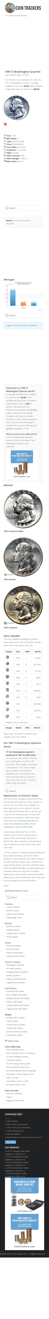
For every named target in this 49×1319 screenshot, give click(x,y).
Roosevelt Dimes (14, 945)
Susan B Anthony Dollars (17, 1031)
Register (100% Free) (15, 1100)
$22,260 (37, 664)
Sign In (9, 1097)
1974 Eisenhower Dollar (17, 1173)
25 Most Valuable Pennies (17, 1056)
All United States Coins (16, 890)
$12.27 (20, 161)
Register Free (11, 722)
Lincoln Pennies (13, 907)
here (21, 734)
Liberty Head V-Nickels (16, 933)
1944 (18, 697)
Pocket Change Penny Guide (18, 1063)
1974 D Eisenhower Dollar (18, 1168)
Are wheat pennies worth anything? (21, 1070)
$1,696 (38, 671)
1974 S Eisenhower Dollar (17, 1157)
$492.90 (37, 710)
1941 (14, 135)
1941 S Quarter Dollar (13, 531)
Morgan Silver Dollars (16, 1017)
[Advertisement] (24, 42)
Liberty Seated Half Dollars (18, 1005)
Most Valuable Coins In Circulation (21, 1053)
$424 (39, 717)
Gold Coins (13, 1041)
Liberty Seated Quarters (17, 979)
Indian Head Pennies (15, 914)
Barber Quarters (13, 975)
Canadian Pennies (14, 1060)
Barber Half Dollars (15, 1002)
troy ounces (13, 767)
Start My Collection (15, 1093)
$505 (39, 697)
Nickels (8, 923)
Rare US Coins (13, 1077)
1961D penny (12, 1121)
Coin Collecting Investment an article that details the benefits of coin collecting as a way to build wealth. (21, 823)
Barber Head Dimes (15, 952)
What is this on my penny (17, 1124)
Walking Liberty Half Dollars (18, 998)
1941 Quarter (10, 579)
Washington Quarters (16, 965)
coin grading (31, 410)
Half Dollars (11, 988)
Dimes (8, 942)
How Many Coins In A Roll (17, 1081)
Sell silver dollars (13, 1134)
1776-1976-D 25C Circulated (18, 1127)
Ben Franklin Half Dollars (17, 995)
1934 (18, 691)
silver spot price (28, 838)
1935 (18, 677)
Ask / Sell (10, 1142)
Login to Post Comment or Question (21, 325)
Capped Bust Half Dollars (17, 1009)
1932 (18, 658)
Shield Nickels (12, 937)
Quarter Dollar (18, 141)
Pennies (9, 904)
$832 (39, 677)
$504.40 (37, 704)
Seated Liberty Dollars (16, 1024)
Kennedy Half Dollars (15, 991)
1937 (18, 704)
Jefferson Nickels (14, 926)
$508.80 (37, 691)
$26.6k (38, 658)
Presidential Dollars (15, 1035)
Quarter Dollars (13, 962)
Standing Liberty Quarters (17, 972)
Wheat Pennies (13, 910)
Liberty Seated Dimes (16, 956)
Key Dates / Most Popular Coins (20, 1074)
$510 (39, 684)
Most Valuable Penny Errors (18, 1067)
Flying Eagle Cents (14, 917)
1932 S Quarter (10, 627)
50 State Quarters (14, 968)
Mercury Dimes (13, 949)
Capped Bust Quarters (16, 982)
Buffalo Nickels (13, 930)
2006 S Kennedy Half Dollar (18, 1151)
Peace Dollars (12, 1021)
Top (6, 885)
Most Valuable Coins (15, 1049)
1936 (18, 671)
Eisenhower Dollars (15, 1028)
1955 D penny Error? (15, 1131)
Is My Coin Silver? (18, 783)
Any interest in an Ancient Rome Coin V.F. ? (25, 1137)
